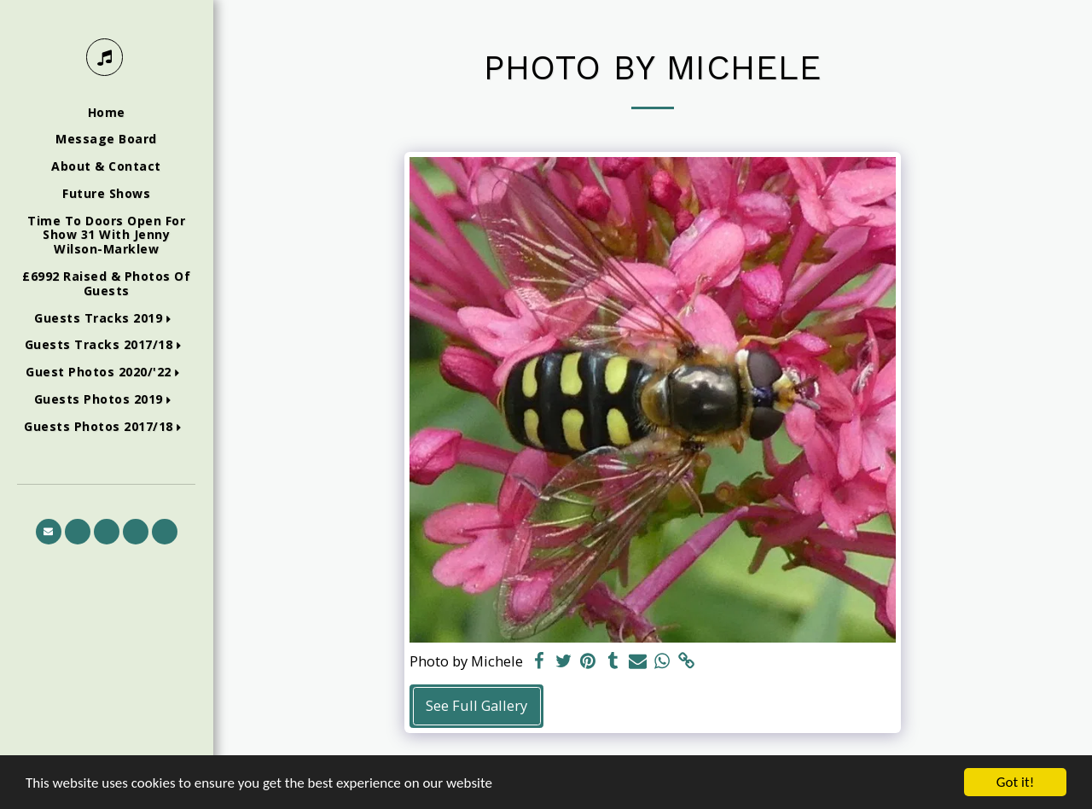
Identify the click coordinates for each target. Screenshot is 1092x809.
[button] (106, 319)
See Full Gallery (476, 705)
